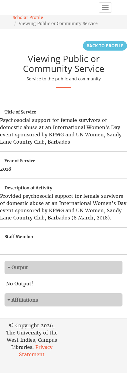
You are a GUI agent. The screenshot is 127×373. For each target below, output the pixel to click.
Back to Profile (105, 45)
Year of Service (20, 160)
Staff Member (19, 236)
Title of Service (20, 112)
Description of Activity (28, 188)
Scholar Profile (28, 17)
